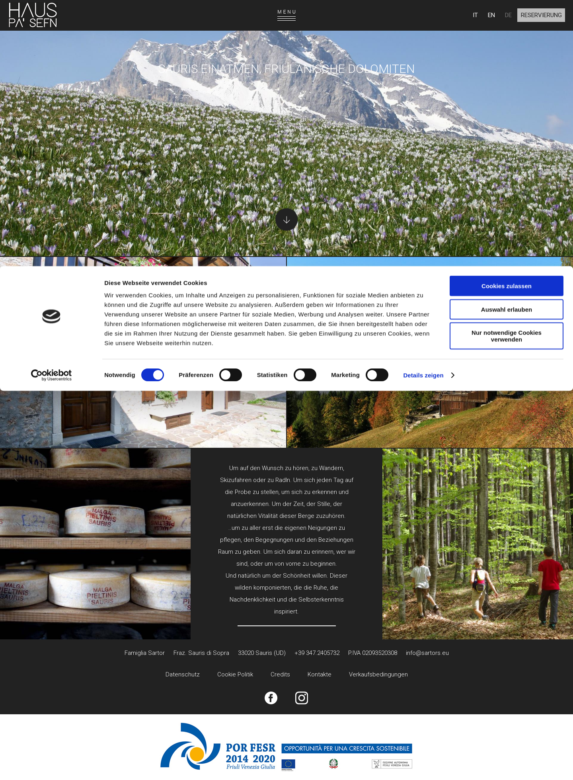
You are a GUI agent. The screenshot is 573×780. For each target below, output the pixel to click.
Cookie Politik (235, 674)
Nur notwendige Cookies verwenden (507, 69)
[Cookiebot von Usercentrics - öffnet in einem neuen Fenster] (51, 109)
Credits (280, 674)
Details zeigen (423, 109)
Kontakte (319, 674)
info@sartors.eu (427, 653)
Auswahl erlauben (506, 43)
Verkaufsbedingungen (378, 674)
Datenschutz (183, 674)
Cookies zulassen (506, 19)
